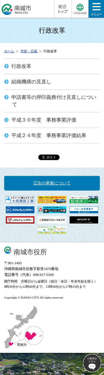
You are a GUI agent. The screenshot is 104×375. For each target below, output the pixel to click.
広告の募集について (52, 183)
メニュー (96, 11)
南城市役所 (30, 252)
